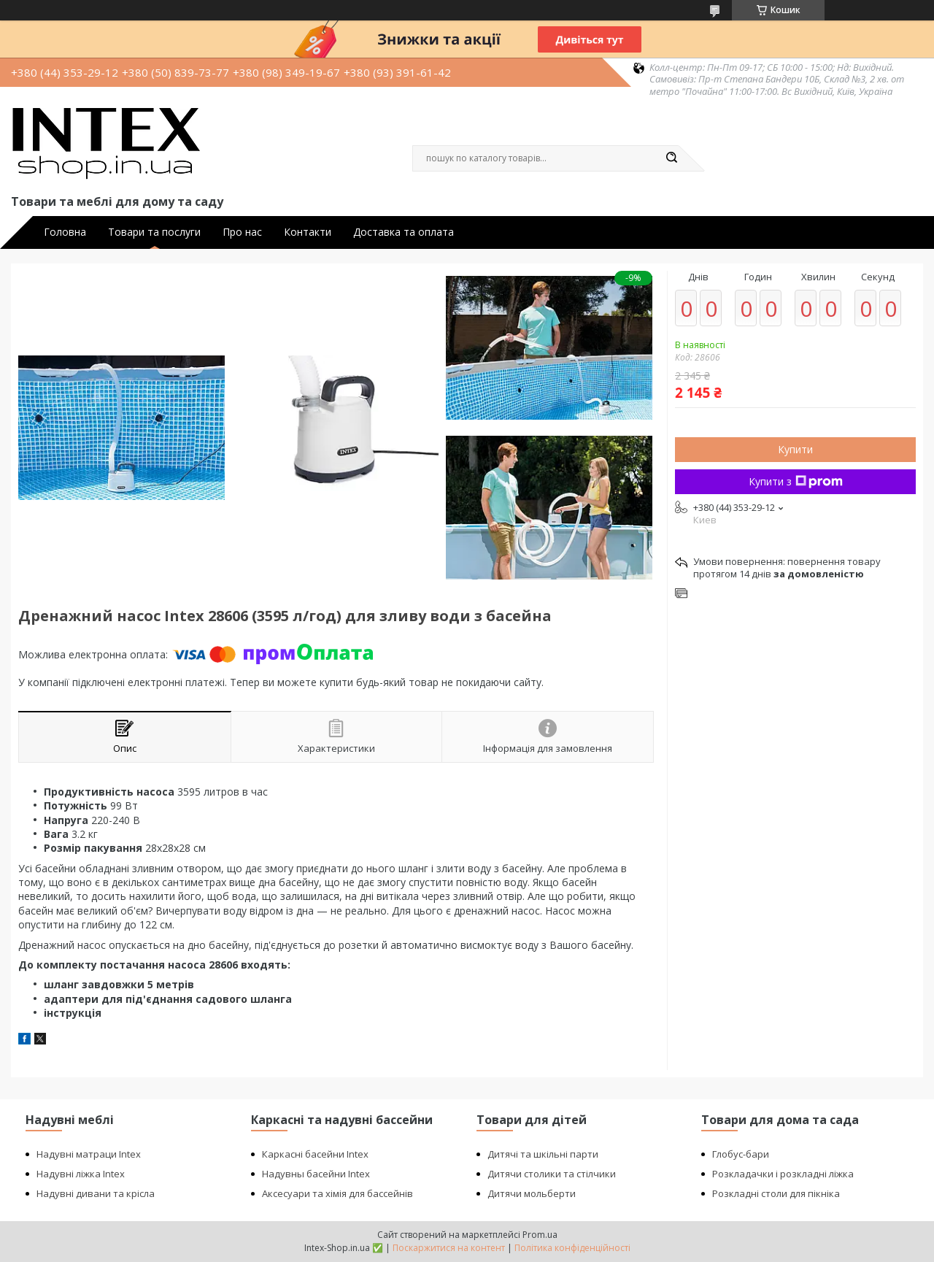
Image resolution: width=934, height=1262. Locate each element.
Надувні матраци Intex (88, 1154)
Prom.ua (539, 1234)
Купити (795, 449)
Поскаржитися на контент (449, 1248)
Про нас (242, 232)
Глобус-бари (740, 1154)
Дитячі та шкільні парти (542, 1154)
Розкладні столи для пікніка (776, 1193)
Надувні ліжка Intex (80, 1173)
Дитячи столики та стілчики (551, 1173)
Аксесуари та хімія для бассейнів (337, 1193)
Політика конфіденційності (572, 1248)
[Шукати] (671, 158)
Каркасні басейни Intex (315, 1154)
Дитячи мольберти (531, 1193)
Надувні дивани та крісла (95, 1193)
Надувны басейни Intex (316, 1173)
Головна (65, 232)
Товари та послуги (154, 232)
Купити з (796, 481)
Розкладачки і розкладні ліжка (783, 1173)
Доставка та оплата (403, 232)
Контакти (307, 232)
